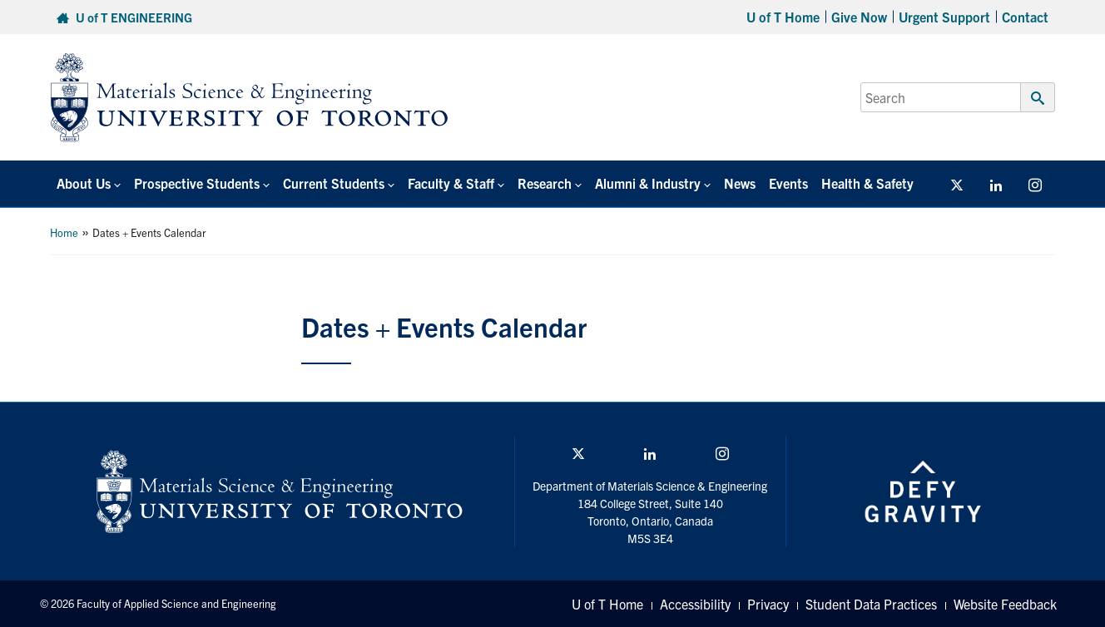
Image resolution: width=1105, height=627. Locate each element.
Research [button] (545, 183)
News (740, 183)
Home (64, 232)
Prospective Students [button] (197, 183)
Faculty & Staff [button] (451, 183)
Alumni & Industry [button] (648, 183)
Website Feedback (1005, 603)
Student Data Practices (871, 603)
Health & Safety (867, 183)
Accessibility (695, 603)
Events (788, 183)
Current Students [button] (333, 183)
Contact (1025, 16)
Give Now (859, 16)
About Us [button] (84, 183)
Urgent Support (944, 16)
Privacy (768, 603)
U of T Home (783, 16)
